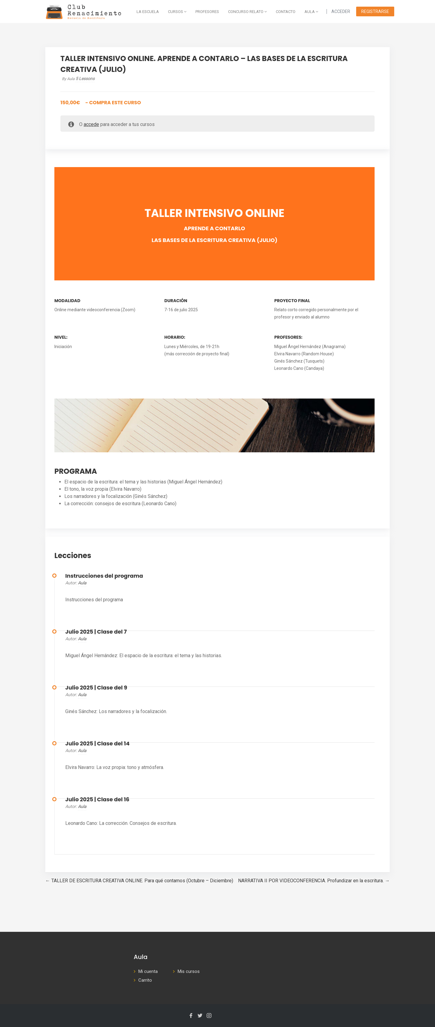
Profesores (207, 11)
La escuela (148, 11)
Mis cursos (189, 971)
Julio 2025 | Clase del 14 (97, 743)
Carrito (145, 980)
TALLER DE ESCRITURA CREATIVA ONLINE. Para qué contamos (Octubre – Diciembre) (139, 880)
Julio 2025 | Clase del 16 (97, 799)
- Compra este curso (100, 102)
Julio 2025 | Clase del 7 (96, 631)
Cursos (177, 11)
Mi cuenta (148, 971)
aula (82, 583)
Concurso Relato (247, 11)
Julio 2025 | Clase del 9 (96, 687)
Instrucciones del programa (104, 576)
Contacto (285, 11)
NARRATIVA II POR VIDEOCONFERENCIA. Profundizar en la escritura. (314, 880)
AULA (311, 11)
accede (91, 124)
